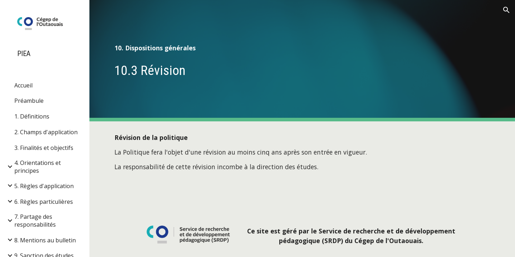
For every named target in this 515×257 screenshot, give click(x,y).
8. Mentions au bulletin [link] (45, 240)
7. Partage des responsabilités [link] (35, 220)
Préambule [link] (29, 101)
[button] (506, 10)
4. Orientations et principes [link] (37, 167)
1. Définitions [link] (31, 116)
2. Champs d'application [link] (46, 132)
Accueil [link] (23, 85)
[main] (302, 48)
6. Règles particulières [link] (43, 202)
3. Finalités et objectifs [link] (43, 148)
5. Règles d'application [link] (44, 186)
